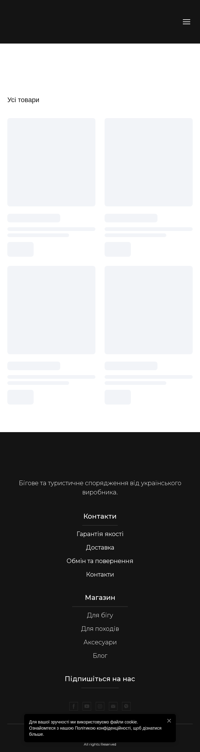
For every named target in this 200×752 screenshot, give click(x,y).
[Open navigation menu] (186, 22)
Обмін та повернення (100, 561)
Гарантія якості (100, 534)
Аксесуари (100, 642)
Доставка (100, 547)
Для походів (100, 628)
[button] (73, 706)
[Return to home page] (48, 21)
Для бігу (100, 615)
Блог (100, 655)
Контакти (100, 574)
